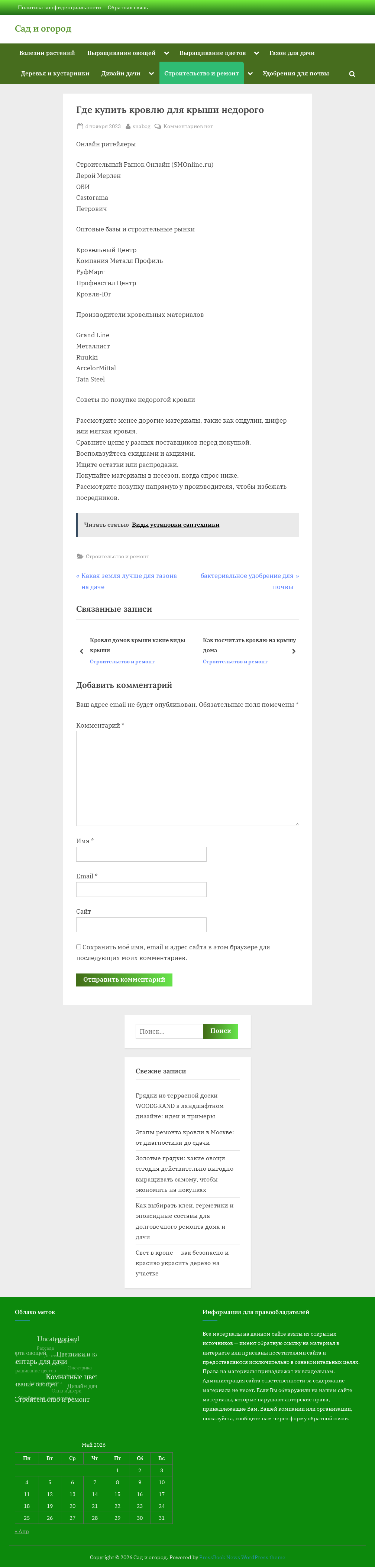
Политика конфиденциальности (59, 7)
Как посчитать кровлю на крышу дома (249, 645)
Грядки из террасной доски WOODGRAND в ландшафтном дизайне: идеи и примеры (180, 1105)
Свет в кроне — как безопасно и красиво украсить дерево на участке (182, 1262)
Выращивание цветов (213, 52)
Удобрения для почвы (296, 73)
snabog (142, 125)
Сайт (83, 911)
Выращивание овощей (121, 52)
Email (87, 876)
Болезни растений (47, 52)
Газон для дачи (292, 52)
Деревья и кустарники (55, 73)
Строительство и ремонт (201, 73)
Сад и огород (43, 28)
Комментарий (100, 725)
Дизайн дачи (120, 73)
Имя (85, 841)
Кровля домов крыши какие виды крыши (137, 645)
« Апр (22, 1531)
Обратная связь (128, 7)
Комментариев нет (188, 126)
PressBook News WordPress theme (242, 1557)
